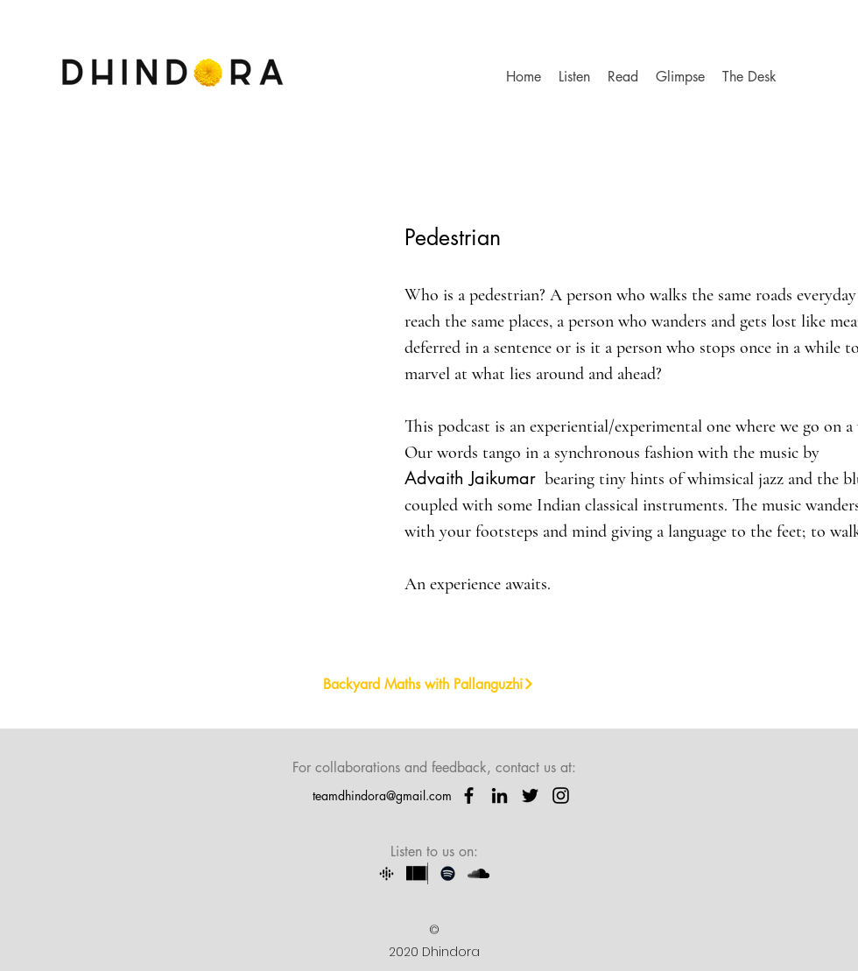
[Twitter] (530, 795)
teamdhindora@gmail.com (382, 795)
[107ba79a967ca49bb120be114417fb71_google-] (386, 873)
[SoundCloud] (478, 873)
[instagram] (561, 795)
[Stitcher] (417, 873)
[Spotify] (448, 873)
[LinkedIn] (499, 795)
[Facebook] (469, 795)
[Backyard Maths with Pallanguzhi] (428, 683)
